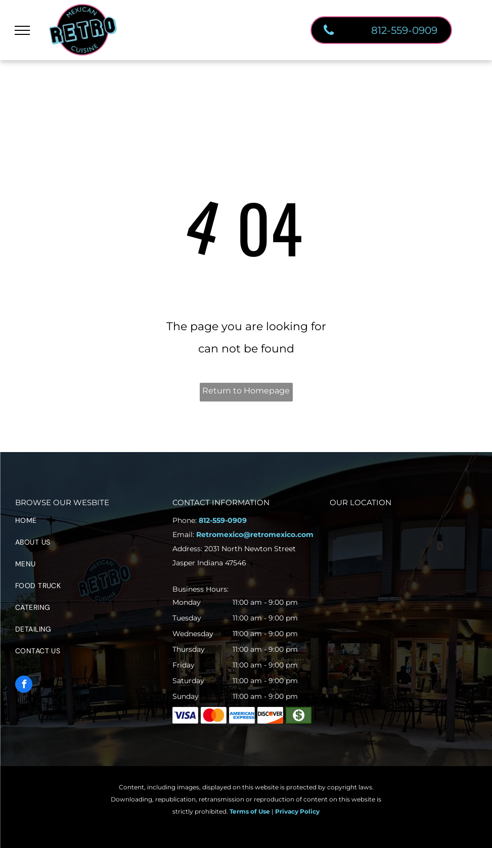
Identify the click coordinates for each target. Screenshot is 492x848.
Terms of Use (250, 811)
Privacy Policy (297, 811)
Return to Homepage (246, 390)
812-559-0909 (223, 520)
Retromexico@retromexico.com (255, 534)
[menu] (22, 30)
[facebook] (23, 685)
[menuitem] (88, 524)
